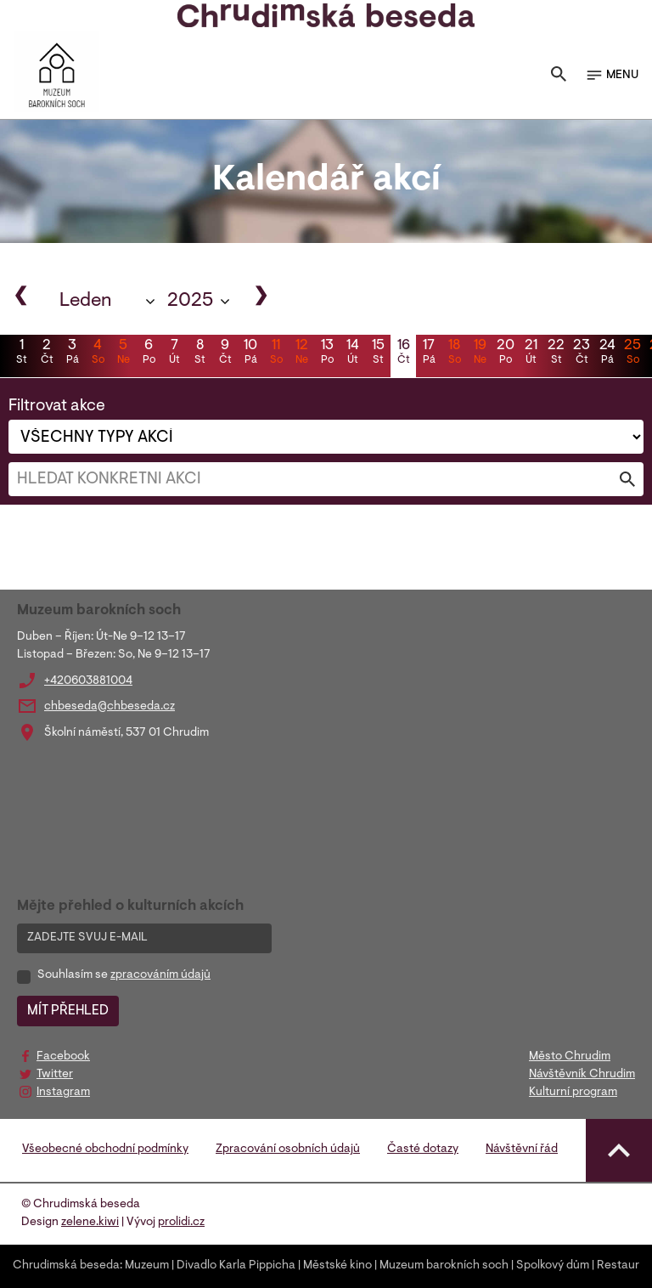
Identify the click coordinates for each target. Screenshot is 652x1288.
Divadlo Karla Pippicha (236, 1266)
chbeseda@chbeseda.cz (109, 707)
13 (327, 353)
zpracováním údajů (160, 975)
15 (378, 353)
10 (250, 353)
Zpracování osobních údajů (288, 1149)
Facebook (63, 1057)
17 (428, 353)
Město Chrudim (569, 1057)
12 (301, 353)
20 (505, 353)
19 (479, 353)
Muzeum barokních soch (444, 1266)
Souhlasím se (124, 975)
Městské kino (337, 1266)
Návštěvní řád (522, 1149)
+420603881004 (88, 681)
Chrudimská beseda (66, 1266)
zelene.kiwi (90, 1223)
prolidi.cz (181, 1223)
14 (352, 353)
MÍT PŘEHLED (68, 1011)
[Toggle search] (558, 76)
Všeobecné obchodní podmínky (105, 1149)
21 (530, 353)
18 (454, 353)
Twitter (55, 1075)
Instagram (63, 1093)
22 (556, 353)
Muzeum (147, 1266)
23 (581, 353)
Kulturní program (573, 1093)
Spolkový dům (552, 1266)
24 (607, 353)
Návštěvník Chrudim (582, 1075)
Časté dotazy (422, 1149)
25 (632, 353)
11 (276, 353)
